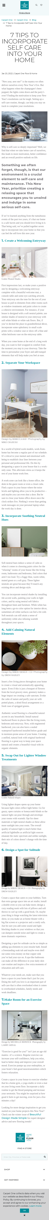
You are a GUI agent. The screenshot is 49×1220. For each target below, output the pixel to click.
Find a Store (24, 13)
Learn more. (35, 1206)
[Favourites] (41, 5)
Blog (34, 20)
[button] (36, 5)
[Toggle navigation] (3, 5)
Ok (24, 1210)
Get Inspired (24, 1180)
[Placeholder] (22, 1157)
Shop (24, 1169)
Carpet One (7, 20)
